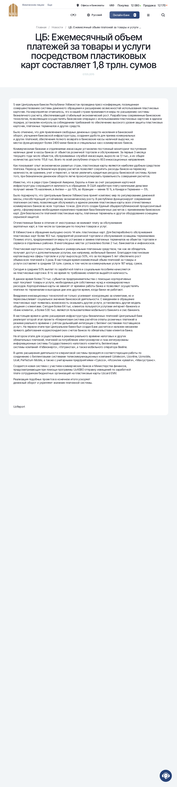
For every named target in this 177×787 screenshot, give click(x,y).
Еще (50, 4)
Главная (41, 27)
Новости (57, 27)
